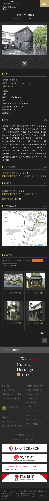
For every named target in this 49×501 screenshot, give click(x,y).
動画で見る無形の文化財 (11, 425)
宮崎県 (10, 86)
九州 (4, 86)
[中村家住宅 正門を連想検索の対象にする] (27, 293)
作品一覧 (5, 385)
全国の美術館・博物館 (10, 398)
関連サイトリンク (32, 415)
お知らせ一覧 (31, 402)
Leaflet (27, 245)
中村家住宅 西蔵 (14, 323)
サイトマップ (31, 419)
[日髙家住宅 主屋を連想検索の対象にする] (5, 293)
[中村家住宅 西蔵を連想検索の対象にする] (5, 323)
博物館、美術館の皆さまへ (36, 390)
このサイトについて (33, 411)
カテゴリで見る (8, 390)
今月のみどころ (32, 398)
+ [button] (6, 214)
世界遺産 (5, 417)
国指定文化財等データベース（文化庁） (18, 176)
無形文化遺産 (7, 421)
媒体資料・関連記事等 (34, 385)
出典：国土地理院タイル (38, 245)
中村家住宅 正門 (36, 293)
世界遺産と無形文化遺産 (11, 394)
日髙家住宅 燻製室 (9, 173)
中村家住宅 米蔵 (36, 323)
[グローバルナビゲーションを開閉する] (44, 3)
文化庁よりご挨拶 (32, 394)
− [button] (6, 218)
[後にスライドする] (43, 333)
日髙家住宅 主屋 (14, 293)
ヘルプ (28, 407)
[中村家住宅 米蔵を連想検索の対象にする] (27, 323)
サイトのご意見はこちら (35, 423)
